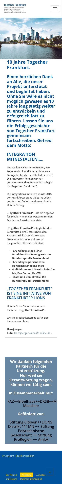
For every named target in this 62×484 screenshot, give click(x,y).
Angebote (26, 474)
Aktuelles (40, 474)
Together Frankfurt (25, 455)
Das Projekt (11, 474)
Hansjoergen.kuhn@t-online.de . (33, 333)
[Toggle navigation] (55, 8)
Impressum (11, 478)
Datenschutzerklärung (31, 478)
